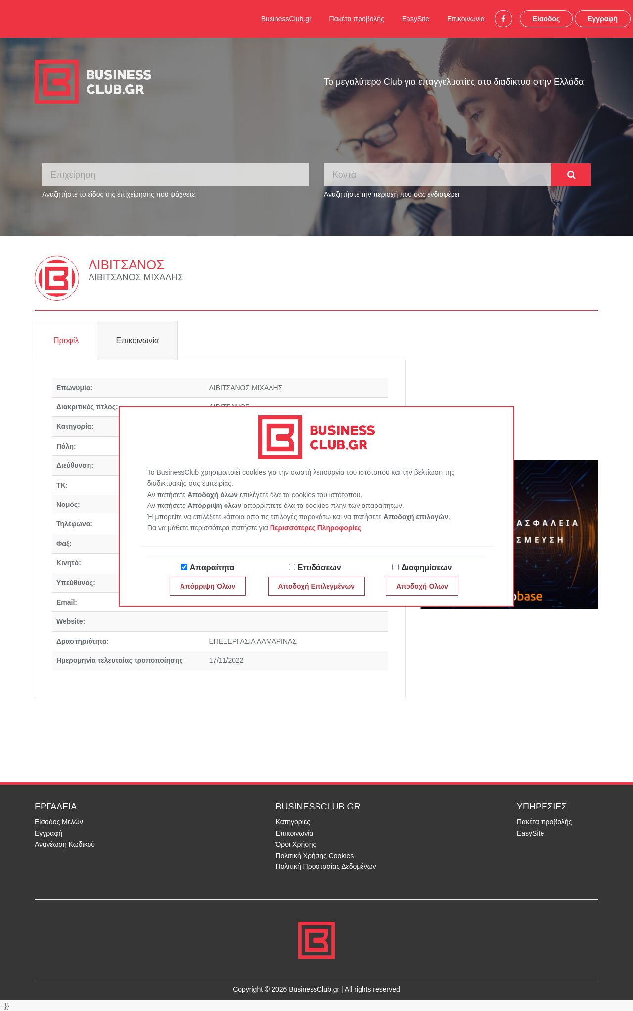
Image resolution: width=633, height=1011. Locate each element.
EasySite (415, 19)
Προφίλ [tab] (66, 340)
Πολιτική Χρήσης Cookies (315, 855)
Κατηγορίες (293, 822)
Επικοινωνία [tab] (137, 340)
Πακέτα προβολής (356, 19)
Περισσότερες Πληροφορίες (316, 528)
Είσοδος (546, 19)
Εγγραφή (603, 19)
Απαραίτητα (212, 567)
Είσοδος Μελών (59, 822)
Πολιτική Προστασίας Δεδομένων (326, 866)
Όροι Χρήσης (296, 844)
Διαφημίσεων (426, 567)
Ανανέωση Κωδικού (65, 844)
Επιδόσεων (319, 567)
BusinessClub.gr (286, 19)
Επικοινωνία (466, 19)
